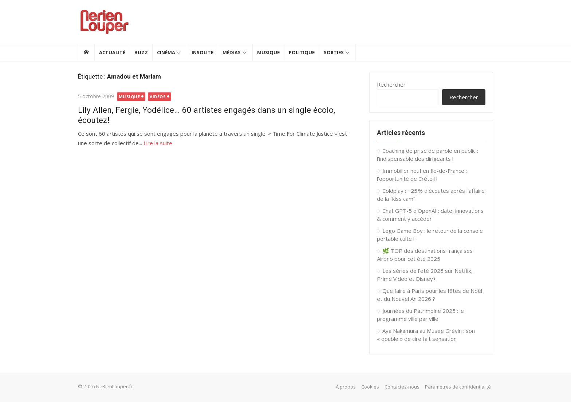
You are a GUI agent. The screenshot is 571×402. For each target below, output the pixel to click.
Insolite (202, 52)
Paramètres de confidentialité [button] (458, 386)
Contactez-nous (402, 386)
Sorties (334, 52)
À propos (346, 386)
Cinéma (166, 52)
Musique (268, 52)
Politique (302, 52)
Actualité (112, 52)
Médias (232, 52)
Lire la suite (157, 143)
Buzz (141, 52)
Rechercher (391, 84)
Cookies (370, 386)
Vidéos (158, 96)
